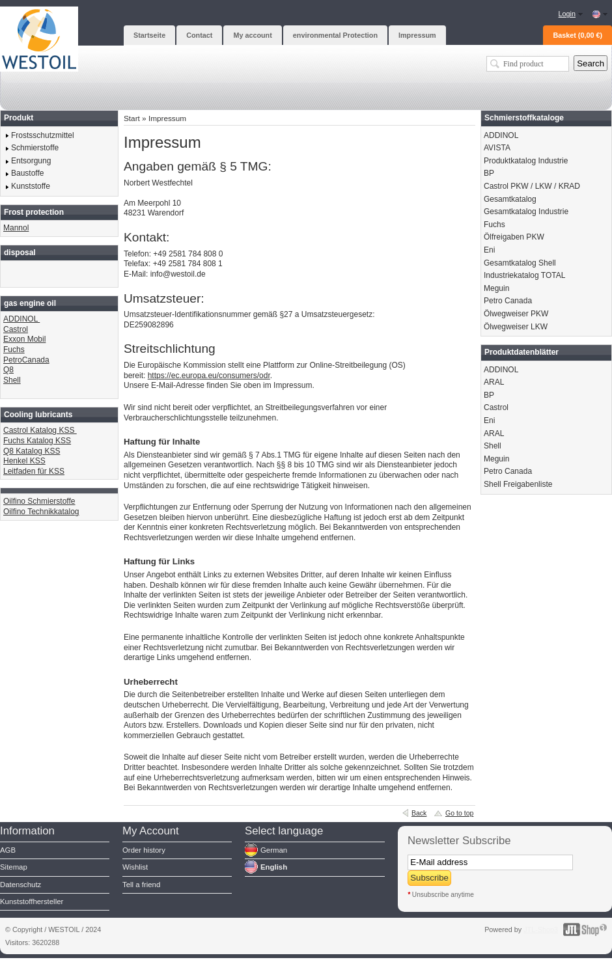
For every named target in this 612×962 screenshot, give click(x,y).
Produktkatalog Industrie (526, 160)
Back (418, 813)
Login (567, 14)
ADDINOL (21, 318)
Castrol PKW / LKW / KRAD (532, 186)
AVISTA (497, 147)
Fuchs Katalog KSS (37, 440)
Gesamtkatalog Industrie (526, 211)
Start (132, 118)
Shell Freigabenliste (518, 484)
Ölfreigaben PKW (514, 236)
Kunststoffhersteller (31, 901)
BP (489, 173)
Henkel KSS (24, 460)
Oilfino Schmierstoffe (39, 501)
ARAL (494, 382)
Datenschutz (20, 884)
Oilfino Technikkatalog (41, 511)
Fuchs (14, 349)
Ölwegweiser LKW (516, 326)
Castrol (15, 329)
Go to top (459, 813)
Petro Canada (508, 300)
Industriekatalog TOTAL (524, 275)
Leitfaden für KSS (33, 471)
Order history (143, 850)
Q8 (8, 369)
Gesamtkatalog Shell (520, 263)
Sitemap (13, 867)
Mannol (16, 227)
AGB (8, 850)
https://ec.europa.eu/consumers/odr (209, 375)
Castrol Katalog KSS (40, 430)
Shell (12, 380)
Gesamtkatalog (510, 199)
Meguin (496, 288)
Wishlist (135, 867)
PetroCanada (26, 359)
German (273, 850)
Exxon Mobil (24, 339)
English (273, 867)
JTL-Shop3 (540, 929)
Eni (489, 249)
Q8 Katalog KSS (31, 451)
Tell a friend (141, 884)
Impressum (167, 118)
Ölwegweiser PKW (516, 313)
